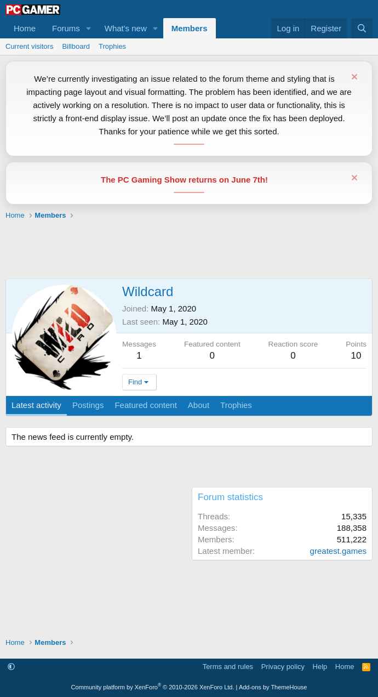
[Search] (362, 28)
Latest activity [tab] (36, 405)
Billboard (76, 46)
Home (25, 28)
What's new (126, 28)
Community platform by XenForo (152, 687)
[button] (88, 28)
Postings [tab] (88, 405)
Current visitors (29, 46)
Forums (66, 28)
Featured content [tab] (145, 405)
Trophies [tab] (236, 405)
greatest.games (338, 551)
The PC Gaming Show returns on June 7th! (184, 179)
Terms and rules (228, 666)
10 (356, 355)
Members (189, 28)
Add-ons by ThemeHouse (273, 687)
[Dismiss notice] (353, 78)
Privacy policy (283, 666)
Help (320, 666)
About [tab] (198, 405)
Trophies (112, 46)
